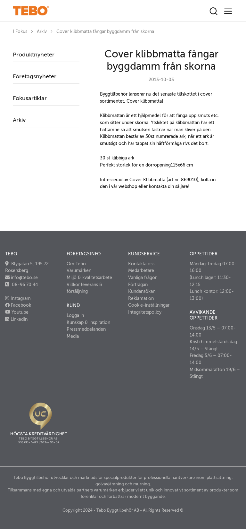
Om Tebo (76, 263)
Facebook (18, 305)
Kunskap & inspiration (88, 322)
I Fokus (20, 31)
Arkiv (42, 31)
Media (73, 336)
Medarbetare (141, 270)
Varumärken (79, 270)
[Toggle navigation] (228, 11)
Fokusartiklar (30, 98)
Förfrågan (138, 284)
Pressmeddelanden (86, 329)
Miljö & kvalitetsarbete (89, 277)
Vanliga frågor (142, 277)
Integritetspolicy (144, 312)
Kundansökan (141, 291)
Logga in (75, 315)
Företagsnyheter (34, 76)
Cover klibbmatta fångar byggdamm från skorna (105, 31)
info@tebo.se (24, 277)
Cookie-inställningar (148, 305)
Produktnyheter (33, 54)
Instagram (18, 298)
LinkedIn (16, 319)
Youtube (17, 312)
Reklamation (141, 298)
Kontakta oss (141, 263)
